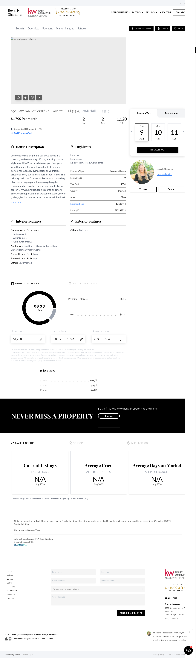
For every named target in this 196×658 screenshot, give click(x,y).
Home (9, 571)
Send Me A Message (131, 613)
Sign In (185, 2)
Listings (10, 575)
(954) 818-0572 (171, 618)
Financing (11, 587)
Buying (137, 12)
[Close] (190, 632)
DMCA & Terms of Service (178, 655)
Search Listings (120, 12)
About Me (165, 12)
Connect (181, 12)
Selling (151, 12)
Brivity (17, 655)
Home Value (12, 591)
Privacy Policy (158, 655)
